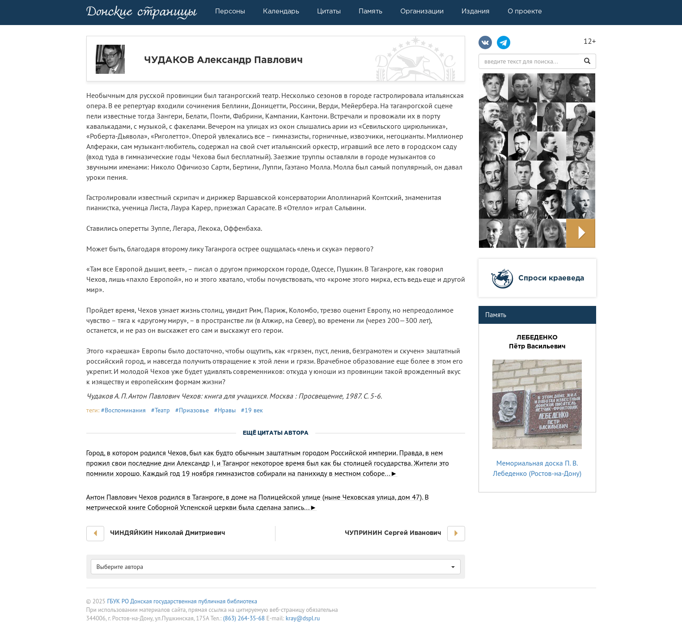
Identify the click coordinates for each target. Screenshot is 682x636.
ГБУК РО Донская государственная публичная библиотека (182, 601)
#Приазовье (192, 410)
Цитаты (329, 11)
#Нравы (225, 410)
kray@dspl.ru (303, 618)
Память (370, 11)
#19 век (252, 410)
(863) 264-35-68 (244, 618)
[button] (95, 533)
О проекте (525, 11)
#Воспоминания (123, 410)
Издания (476, 11)
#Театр (160, 410)
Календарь (281, 11)
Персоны (230, 11)
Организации (422, 11)
